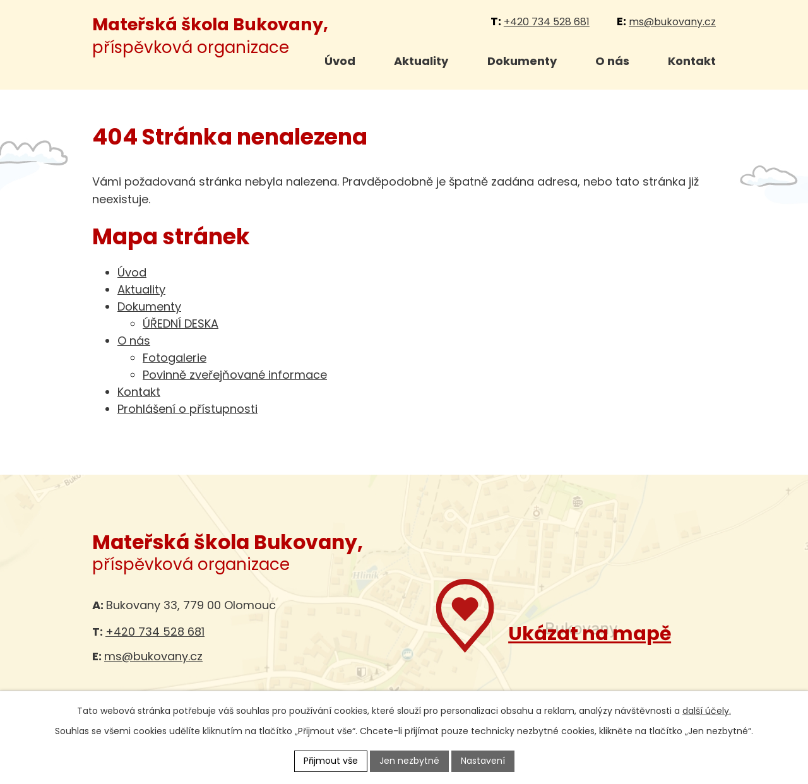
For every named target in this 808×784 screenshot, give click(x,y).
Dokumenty (522, 61)
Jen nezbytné (409, 760)
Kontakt (692, 61)
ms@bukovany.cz (672, 22)
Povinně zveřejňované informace (235, 375)
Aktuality (421, 61)
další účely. (706, 710)
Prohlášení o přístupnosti (187, 409)
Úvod (339, 61)
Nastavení (483, 760)
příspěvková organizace (210, 36)
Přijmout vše (331, 760)
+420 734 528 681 (547, 22)
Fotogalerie (174, 357)
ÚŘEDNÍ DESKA (180, 323)
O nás (612, 61)
